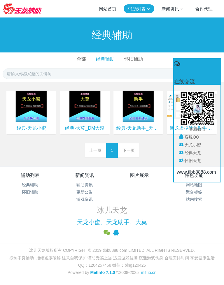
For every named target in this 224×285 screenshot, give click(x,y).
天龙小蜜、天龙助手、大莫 (112, 222)
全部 (81, 59)
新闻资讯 (84, 175)
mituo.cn (148, 272)
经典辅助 (105, 59)
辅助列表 (30, 175)
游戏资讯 (84, 199)
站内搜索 (194, 199)
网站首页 (107, 8)
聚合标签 (194, 192)
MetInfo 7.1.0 (102, 272)
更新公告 (84, 192)
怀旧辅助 (133, 59)
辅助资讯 (84, 184)
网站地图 (194, 184)
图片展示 (139, 175)
